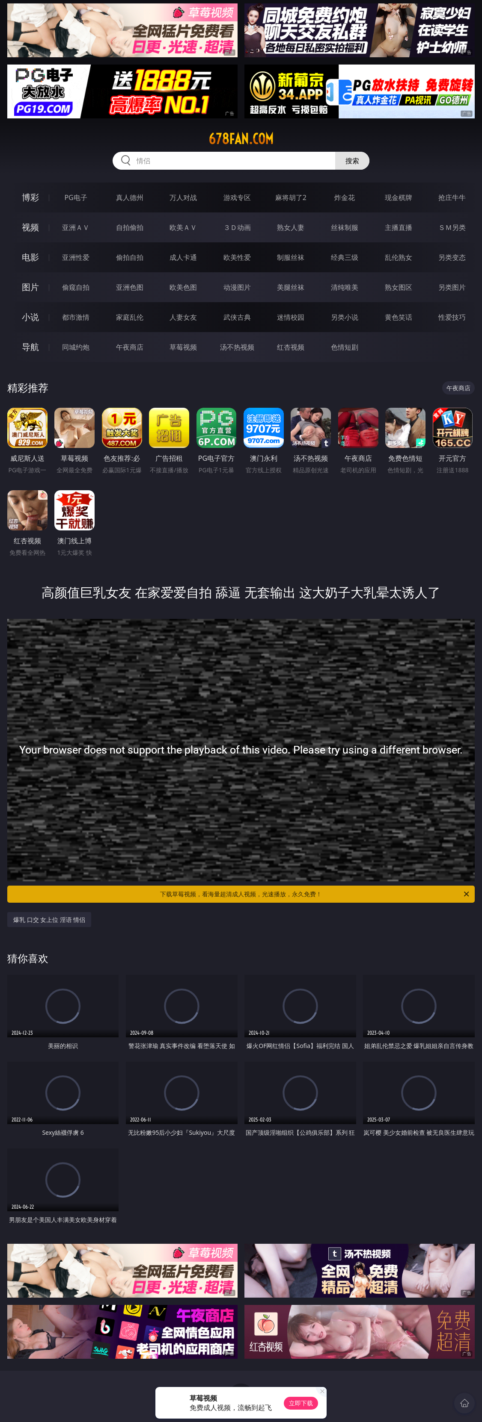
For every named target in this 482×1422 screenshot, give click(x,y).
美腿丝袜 (290, 287)
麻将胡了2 (290, 197)
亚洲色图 (129, 287)
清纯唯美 (344, 287)
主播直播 (398, 227)
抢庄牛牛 (452, 197)
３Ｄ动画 (237, 227)
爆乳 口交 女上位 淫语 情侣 (49, 920)
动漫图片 (237, 287)
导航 (30, 347)
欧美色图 (183, 287)
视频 (30, 227)
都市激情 (75, 317)
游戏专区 (237, 197)
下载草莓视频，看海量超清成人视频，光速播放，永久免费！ (315, 894)
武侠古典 (237, 317)
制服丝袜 (290, 257)
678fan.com (241, 138)
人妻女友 (183, 317)
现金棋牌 (398, 197)
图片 (30, 287)
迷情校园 (290, 317)
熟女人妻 (290, 227)
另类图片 (452, 287)
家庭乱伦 (129, 317)
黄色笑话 (398, 317)
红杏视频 (290, 347)
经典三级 (344, 257)
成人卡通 (183, 257)
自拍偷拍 (129, 227)
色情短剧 (344, 347)
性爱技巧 (452, 317)
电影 (30, 257)
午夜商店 (129, 347)
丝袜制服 (344, 227)
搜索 (352, 160)
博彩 (30, 197)
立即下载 (301, 1403)
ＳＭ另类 (452, 227)
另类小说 (344, 317)
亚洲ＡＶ (75, 227)
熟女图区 (398, 287)
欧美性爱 (237, 257)
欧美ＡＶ (183, 227)
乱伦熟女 (398, 257)
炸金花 (344, 197)
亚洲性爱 (75, 257)
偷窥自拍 (75, 287)
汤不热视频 (237, 347)
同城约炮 (75, 347)
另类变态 (452, 257)
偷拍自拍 (129, 257)
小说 (30, 317)
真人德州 (129, 197)
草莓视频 (183, 347)
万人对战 (183, 197)
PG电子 (75, 197)
